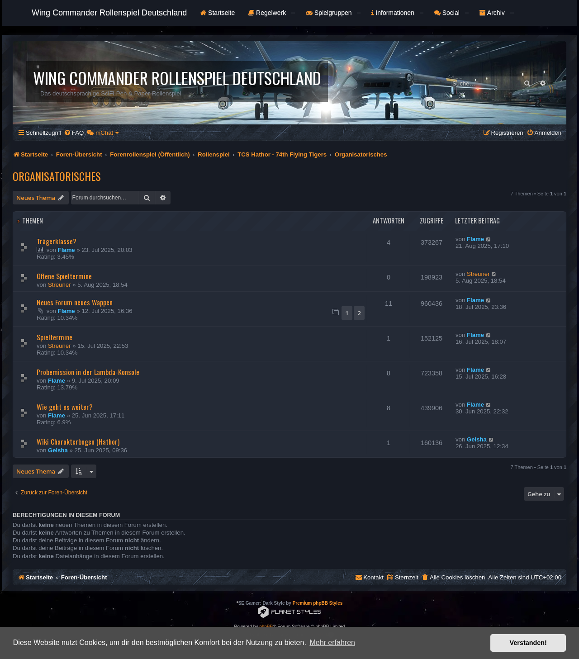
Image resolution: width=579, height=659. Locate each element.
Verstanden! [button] (528, 642)
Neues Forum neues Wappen (75, 302)
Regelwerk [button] (271, 12)
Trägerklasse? (56, 241)
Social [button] (451, 12)
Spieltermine (54, 337)
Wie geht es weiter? (65, 406)
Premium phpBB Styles (318, 603)
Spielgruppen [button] (333, 12)
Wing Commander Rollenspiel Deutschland (109, 12)
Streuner (59, 284)
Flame (66, 250)
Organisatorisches (57, 176)
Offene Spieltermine (64, 275)
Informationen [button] (397, 12)
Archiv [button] (496, 12)
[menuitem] (74, 132)
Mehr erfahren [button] (332, 642)
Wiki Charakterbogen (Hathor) (78, 441)
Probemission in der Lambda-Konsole (88, 371)
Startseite (217, 12)
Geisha (58, 450)
